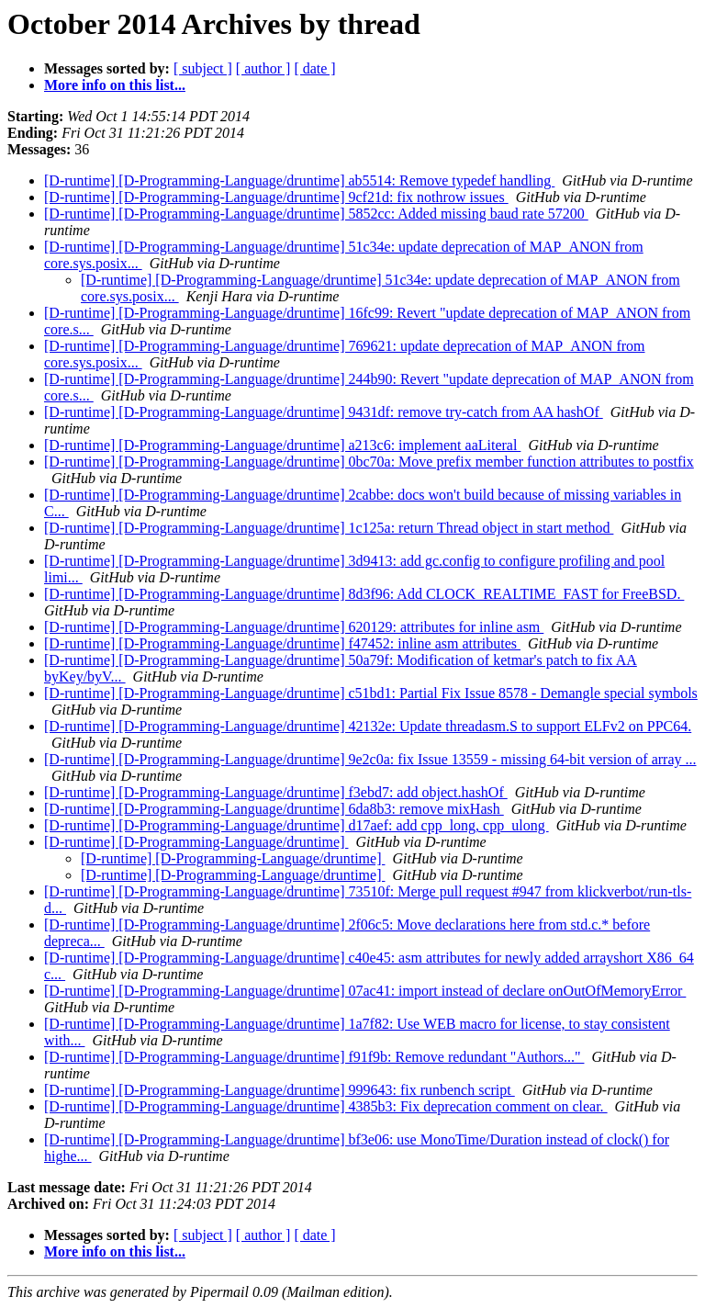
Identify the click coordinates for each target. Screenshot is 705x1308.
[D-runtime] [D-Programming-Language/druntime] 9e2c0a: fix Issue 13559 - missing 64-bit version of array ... (370, 759)
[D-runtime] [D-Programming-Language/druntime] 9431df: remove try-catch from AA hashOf (323, 412)
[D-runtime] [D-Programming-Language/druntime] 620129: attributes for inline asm (293, 627)
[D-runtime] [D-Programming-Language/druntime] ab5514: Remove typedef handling (299, 180)
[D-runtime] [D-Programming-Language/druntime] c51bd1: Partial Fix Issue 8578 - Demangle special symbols (371, 693)
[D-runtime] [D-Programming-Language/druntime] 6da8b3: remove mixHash (274, 809)
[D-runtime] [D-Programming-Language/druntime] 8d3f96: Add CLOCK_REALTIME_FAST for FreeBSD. (364, 594)
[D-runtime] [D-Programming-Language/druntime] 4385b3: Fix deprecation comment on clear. (326, 1106)
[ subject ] (202, 68)
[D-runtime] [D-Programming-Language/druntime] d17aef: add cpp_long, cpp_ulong (296, 825)
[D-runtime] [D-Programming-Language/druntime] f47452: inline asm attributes (282, 643)
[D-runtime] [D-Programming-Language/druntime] (196, 842)
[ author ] (263, 68)
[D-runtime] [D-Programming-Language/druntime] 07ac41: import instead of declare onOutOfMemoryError (365, 990)
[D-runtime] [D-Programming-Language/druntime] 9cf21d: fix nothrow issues (276, 197)
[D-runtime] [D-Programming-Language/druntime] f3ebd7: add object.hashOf (276, 792)
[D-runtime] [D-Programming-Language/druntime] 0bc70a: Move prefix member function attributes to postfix (369, 461)
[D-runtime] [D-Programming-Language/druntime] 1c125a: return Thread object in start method (328, 528)
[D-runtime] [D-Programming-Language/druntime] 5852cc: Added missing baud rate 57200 (316, 213)
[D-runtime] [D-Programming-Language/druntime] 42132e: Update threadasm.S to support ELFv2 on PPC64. (367, 726)
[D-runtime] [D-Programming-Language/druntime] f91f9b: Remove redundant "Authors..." (314, 1057)
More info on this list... (114, 85)
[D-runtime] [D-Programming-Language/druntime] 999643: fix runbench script (279, 1090)
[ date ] (314, 68)
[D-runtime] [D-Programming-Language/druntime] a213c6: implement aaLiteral (282, 445)
